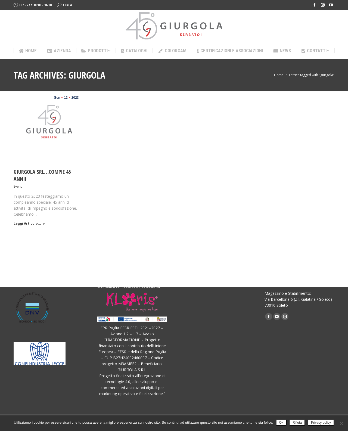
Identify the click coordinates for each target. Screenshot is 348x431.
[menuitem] (28, 51)
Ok (281, 422)
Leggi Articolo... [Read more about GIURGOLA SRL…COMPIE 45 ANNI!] (29, 223)
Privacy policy (321, 422)
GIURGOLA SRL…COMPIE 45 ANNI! (42, 175)
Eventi (18, 186)
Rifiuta (297, 422)
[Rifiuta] (341, 423)
